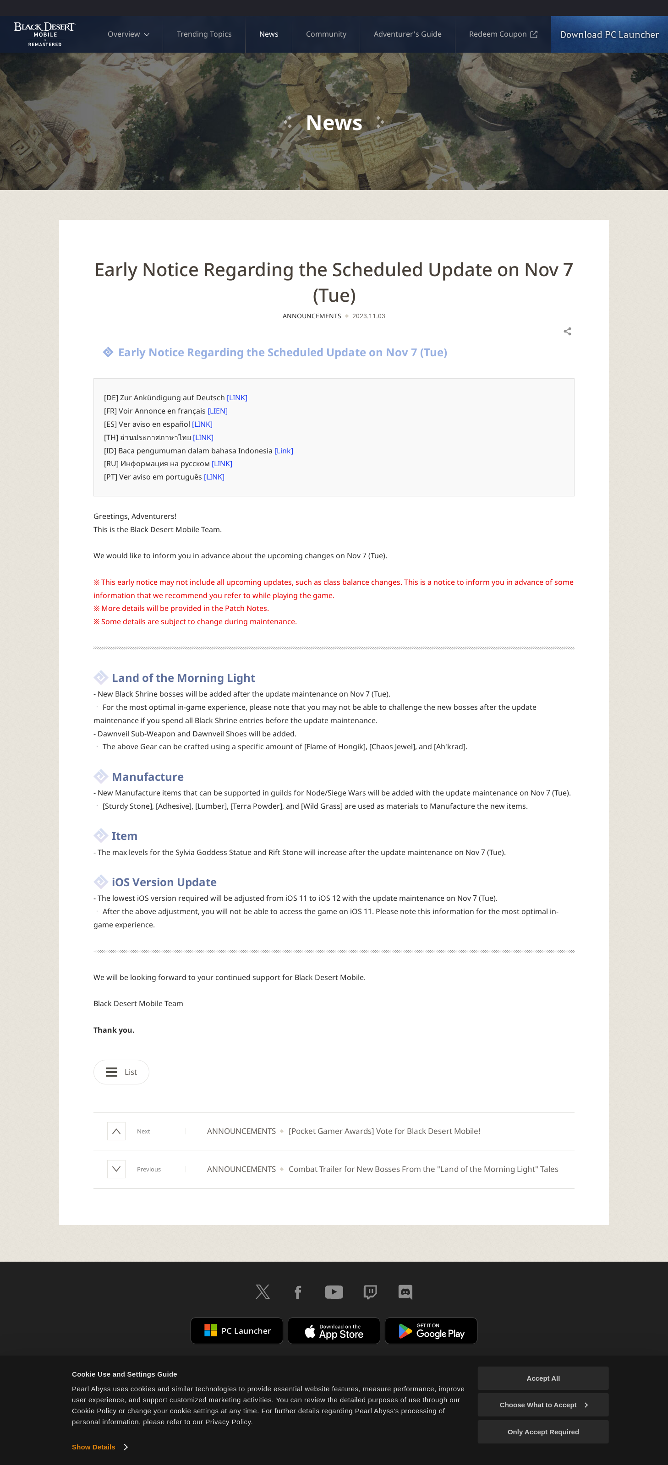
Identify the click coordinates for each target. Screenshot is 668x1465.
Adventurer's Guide (408, 34)
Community (326, 34)
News (269, 34)
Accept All (543, 1378)
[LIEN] (218, 411)
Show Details (93, 1447)
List (121, 1072)
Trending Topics (204, 34)
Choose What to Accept (544, 1405)
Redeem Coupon (503, 34)
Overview (128, 34)
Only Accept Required (543, 1432)
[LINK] (237, 397)
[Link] (283, 451)
